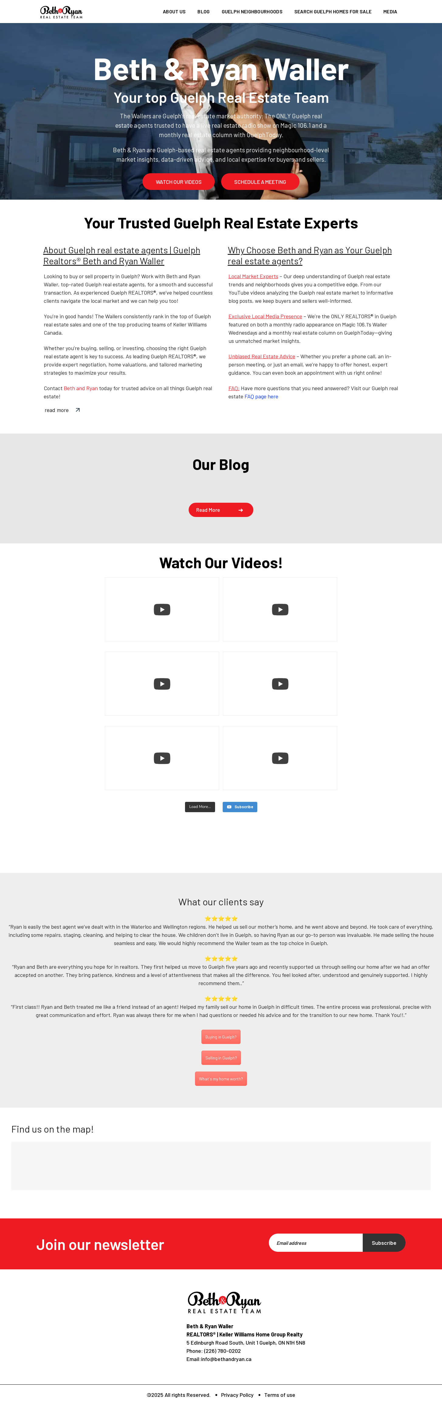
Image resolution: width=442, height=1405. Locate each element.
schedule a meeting (260, 182)
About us (174, 11)
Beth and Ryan (81, 388)
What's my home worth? (221, 1078)
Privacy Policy (237, 1394)
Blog (203, 11)
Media (390, 11)
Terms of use (279, 1394)
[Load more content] (200, 807)
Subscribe (384, 1242)
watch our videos (179, 182)
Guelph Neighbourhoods (252, 11)
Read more (208, 510)
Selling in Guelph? (221, 1057)
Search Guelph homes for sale (333, 11)
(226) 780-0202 (222, 1350)
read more (57, 410)
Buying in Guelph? (221, 1036)
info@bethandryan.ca (226, 1359)
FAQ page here (261, 396)
